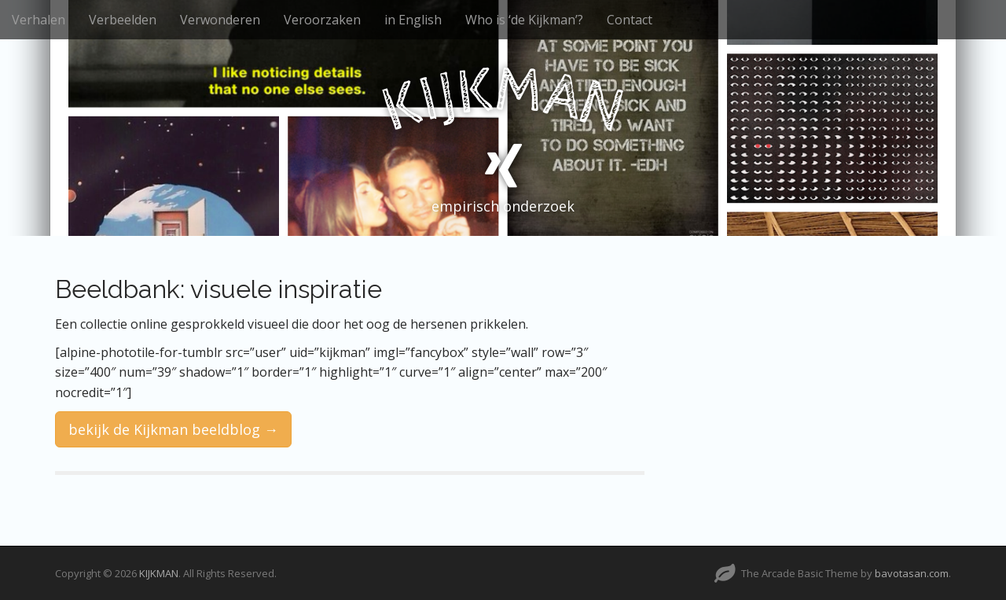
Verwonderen (220, 19)
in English (413, 19)
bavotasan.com (912, 573)
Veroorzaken (322, 19)
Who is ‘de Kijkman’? (524, 19)
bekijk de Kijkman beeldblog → (173, 429)
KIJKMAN (158, 573)
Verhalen (38, 19)
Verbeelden (122, 19)
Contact (629, 19)
